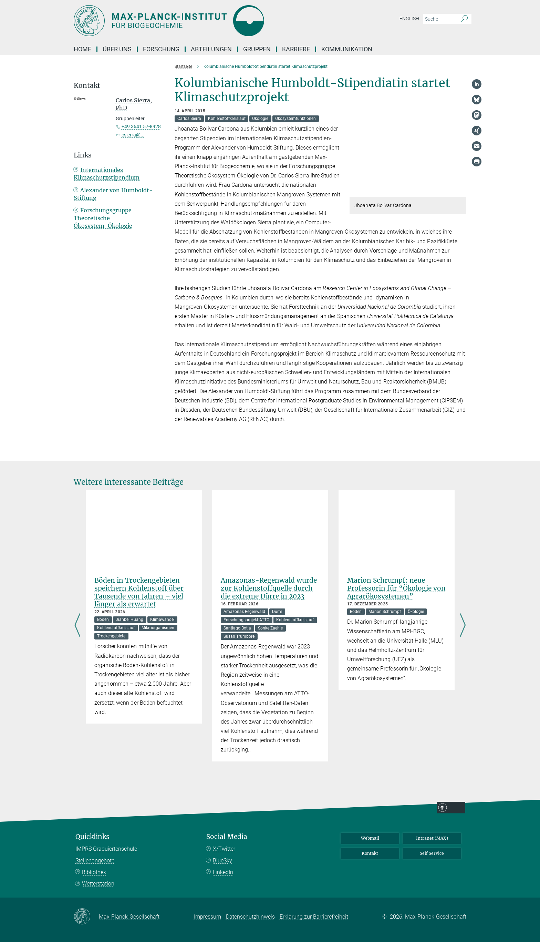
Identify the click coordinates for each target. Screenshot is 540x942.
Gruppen (257, 49)
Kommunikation (346, 49)
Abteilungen (211, 49)
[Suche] (464, 19)
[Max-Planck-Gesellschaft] (86, 917)
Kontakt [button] (87, 86)
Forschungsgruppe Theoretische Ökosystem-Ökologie (103, 227)
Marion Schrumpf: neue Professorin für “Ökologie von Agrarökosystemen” (396, 588)
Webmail (370, 838)
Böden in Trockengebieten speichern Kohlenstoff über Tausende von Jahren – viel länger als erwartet (139, 592)
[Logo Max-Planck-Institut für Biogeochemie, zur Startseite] (203, 20)
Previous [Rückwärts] (77, 625)
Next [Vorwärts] (462, 625)
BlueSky (222, 860)
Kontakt (370, 853)
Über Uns (117, 49)
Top (478, 912)
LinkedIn (223, 872)
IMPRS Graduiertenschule (106, 849)
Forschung (161, 49)
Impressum (207, 916)
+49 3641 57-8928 (141, 126)
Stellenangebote (94, 860)
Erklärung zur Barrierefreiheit (314, 916)
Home (82, 49)
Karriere (296, 49)
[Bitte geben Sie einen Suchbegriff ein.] (439, 18)
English (409, 18)
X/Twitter (224, 849)
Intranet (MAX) (432, 838)
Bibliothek (94, 872)
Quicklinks (92, 837)
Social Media (226, 837)
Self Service (432, 853)
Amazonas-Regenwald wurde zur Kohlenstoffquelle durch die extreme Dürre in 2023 (269, 588)
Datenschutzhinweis (250, 916)
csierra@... (133, 134)
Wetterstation (98, 883)
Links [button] (83, 164)
